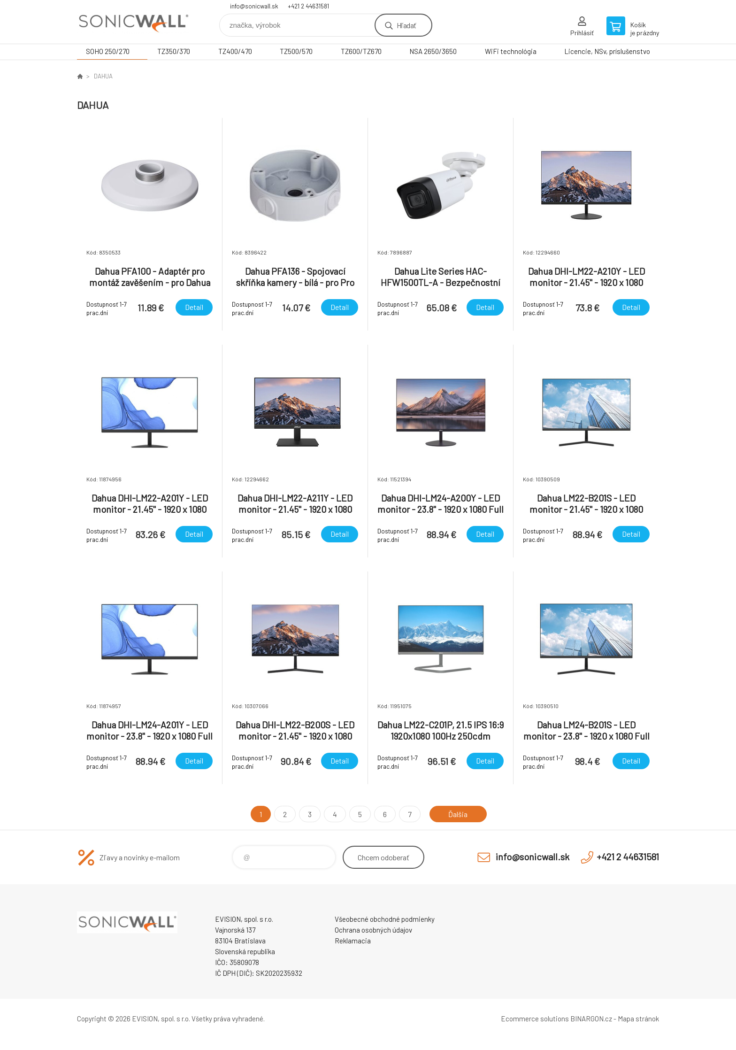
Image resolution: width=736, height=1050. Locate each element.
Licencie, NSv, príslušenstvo (607, 51)
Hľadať (406, 25)
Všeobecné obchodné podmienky (385, 919)
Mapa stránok (638, 1018)
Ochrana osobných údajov (373, 930)
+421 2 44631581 (308, 6)
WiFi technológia (511, 51)
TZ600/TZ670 (361, 51)
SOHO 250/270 (108, 51)
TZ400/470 (235, 51)
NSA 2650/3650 (433, 51)
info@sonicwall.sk (254, 6)
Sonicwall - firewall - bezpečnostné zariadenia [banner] (133, 22)
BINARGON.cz (591, 1018)
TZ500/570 (296, 51)
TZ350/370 (173, 51)
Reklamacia (353, 940)
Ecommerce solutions (535, 1018)
